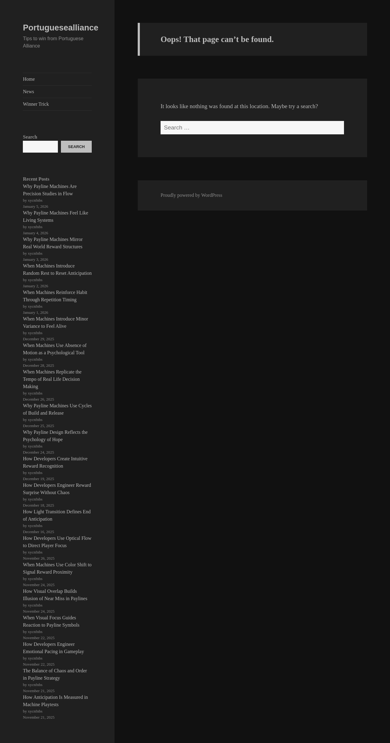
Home (29, 79)
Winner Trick (36, 104)
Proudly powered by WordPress (191, 195)
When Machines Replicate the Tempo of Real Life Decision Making (52, 379)
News (28, 91)
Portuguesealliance (60, 27)
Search (30, 137)
